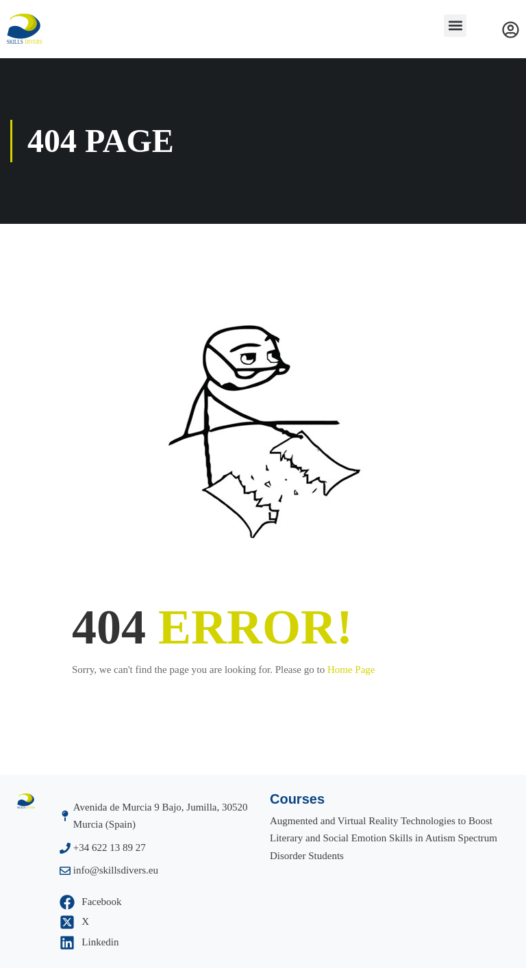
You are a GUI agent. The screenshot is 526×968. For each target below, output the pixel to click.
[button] (455, 25)
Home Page (351, 669)
